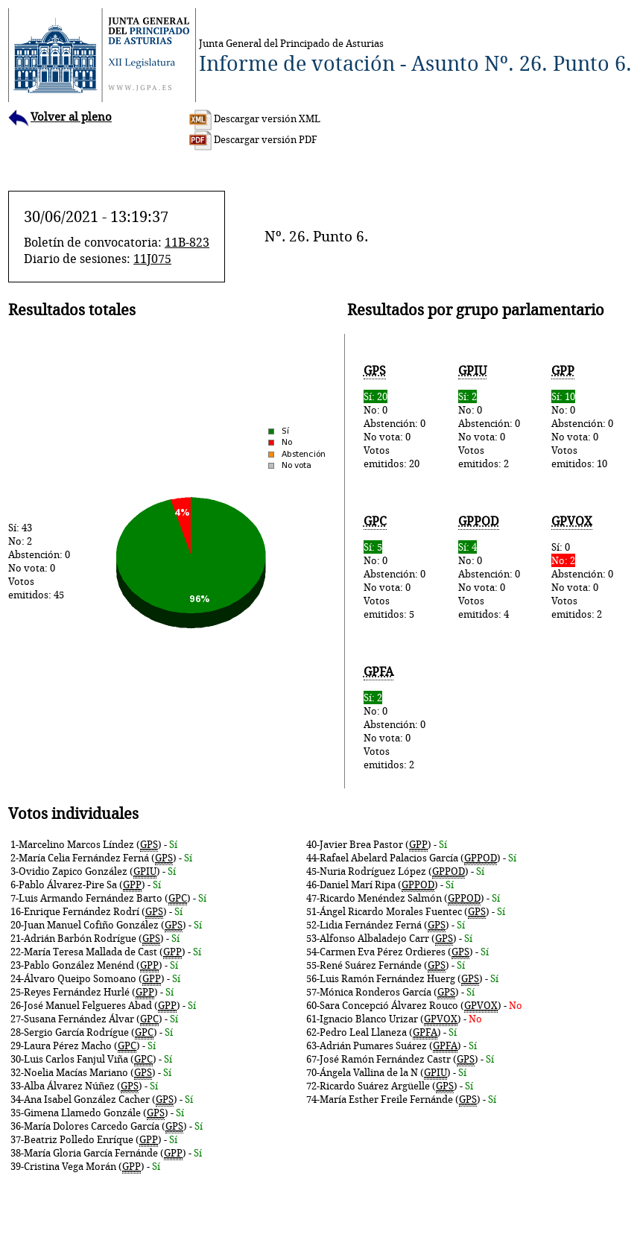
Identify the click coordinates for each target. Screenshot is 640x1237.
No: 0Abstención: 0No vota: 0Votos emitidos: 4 (489, 567)
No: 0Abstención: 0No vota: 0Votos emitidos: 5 (396, 567)
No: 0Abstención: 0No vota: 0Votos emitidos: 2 (489, 417)
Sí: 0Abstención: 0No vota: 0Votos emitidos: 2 (583, 567)
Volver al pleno (60, 117)
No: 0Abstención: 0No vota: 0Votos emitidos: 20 (396, 417)
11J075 (152, 258)
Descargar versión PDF (253, 139)
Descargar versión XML (254, 118)
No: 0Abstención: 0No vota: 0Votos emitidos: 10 (583, 417)
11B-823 (187, 242)
